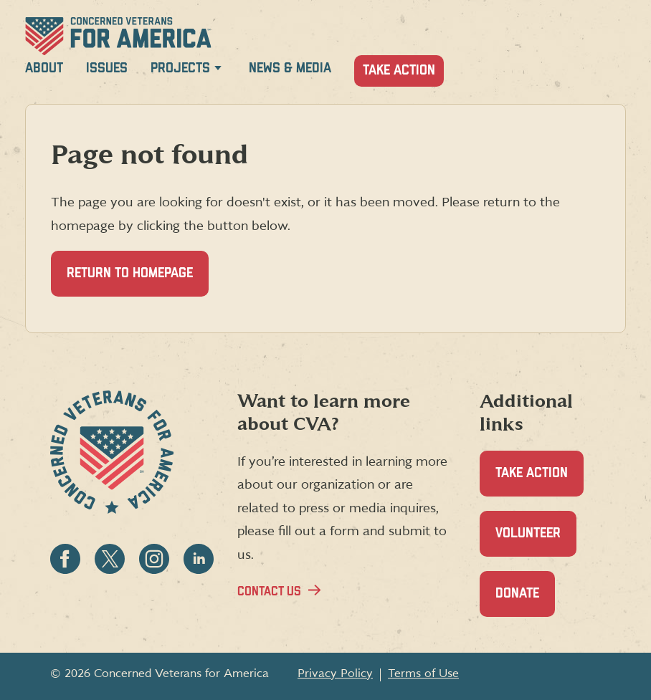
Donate (525, 601)
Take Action (399, 70)
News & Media (290, 68)
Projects (180, 68)
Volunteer (535, 541)
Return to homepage (130, 273)
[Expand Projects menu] (218, 70)
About (44, 68)
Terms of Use (423, 673)
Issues (107, 68)
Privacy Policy (335, 673)
